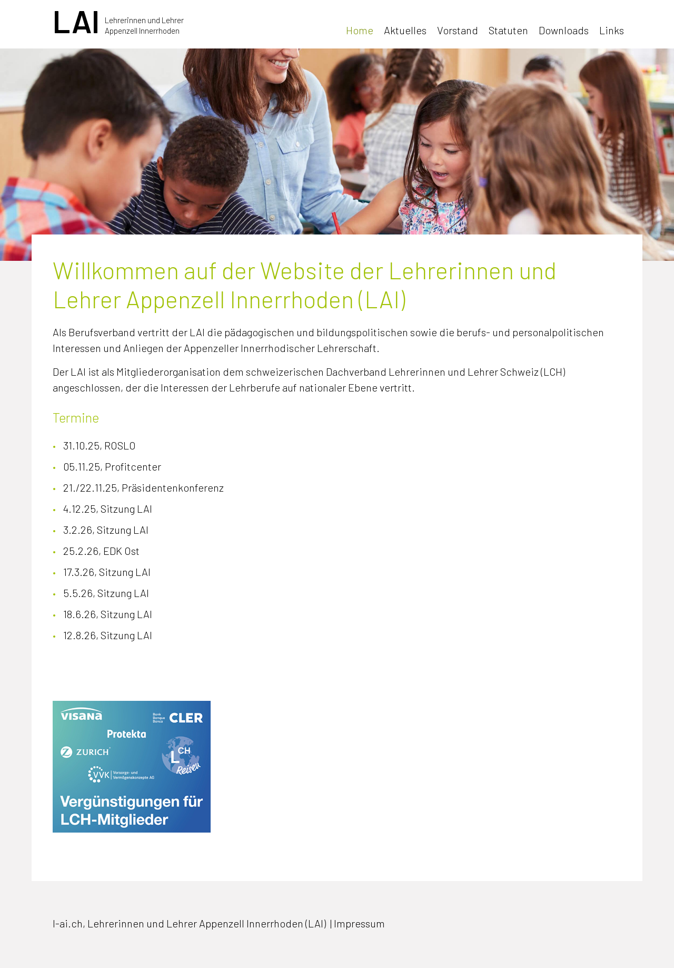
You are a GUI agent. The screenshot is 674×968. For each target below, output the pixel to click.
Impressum (359, 923)
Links (611, 30)
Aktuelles (405, 30)
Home (359, 30)
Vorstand (457, 30)
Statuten (508, 30)
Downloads (564, 30)
